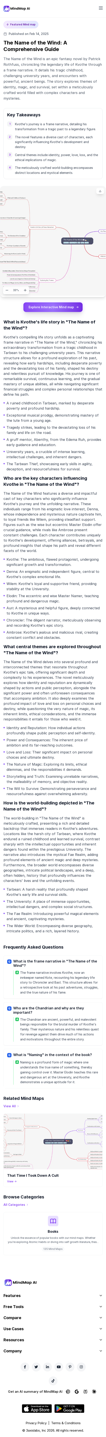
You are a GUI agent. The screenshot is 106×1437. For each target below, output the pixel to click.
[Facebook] (25, 1367)
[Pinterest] (70, 1367)
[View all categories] (16, 1205)
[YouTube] (58, 1367)
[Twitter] (36, 1367)
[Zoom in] (25, 290)
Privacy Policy (36, 1423)
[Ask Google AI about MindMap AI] (77, 1392)
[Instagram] (81, 1367)
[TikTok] (53, 1380)
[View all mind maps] (11, 1106)
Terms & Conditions (66, 1423)
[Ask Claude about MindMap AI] (94, 1392)
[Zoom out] (7, 290)
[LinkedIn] (47, 1367)
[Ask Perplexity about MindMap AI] (85, 1392)
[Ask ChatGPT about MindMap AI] (68, 1392)
